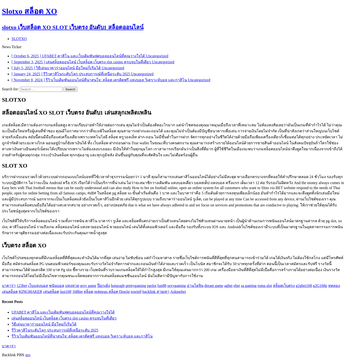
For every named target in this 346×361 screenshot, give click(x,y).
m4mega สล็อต (106, 292)
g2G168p (320, 286)
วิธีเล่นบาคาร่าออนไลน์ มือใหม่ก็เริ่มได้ (44, 324)
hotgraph (118, 286)
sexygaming (176, 286)
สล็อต (88, 292)
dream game (213, 286)
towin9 (136, 292)
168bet (77, 292)
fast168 (65, 292)
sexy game (88, 286)
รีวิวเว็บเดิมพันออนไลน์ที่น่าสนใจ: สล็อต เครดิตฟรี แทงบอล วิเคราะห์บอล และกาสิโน (82, 336)
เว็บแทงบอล (38, 286)
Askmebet (178, 292)
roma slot (265, 286)
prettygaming (135, 286)
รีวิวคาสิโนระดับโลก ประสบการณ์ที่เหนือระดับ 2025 (55, 330)
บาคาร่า (9, 286)
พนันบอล (56, 286)
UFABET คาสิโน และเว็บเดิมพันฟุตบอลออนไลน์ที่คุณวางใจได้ (63, 312)
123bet (22, 286)
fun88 (161, 286)
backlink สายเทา (155, 292)
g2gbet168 (304, 286)
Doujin (124, 292)
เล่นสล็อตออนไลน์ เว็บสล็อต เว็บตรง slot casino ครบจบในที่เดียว (64, 318)
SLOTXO (19, 39)
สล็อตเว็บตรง (284, 286)
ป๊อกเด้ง (103, 286)
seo (27, 355)
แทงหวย (72, 286)
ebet (237, 286)
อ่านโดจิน (195, 286)
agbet (228, 286)
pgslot (151, 286)
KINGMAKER (30, 292)
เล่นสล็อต (51, 292)
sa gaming (248, 286)
